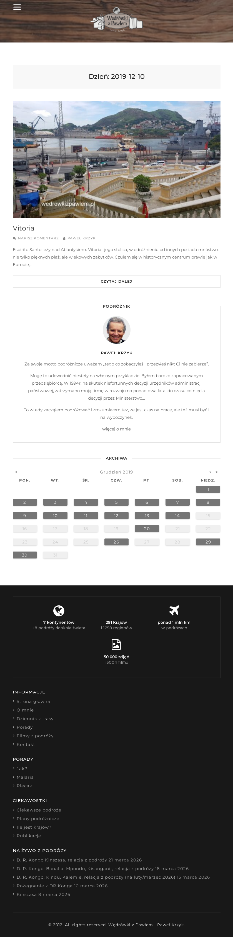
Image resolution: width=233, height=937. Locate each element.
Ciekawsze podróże (39, 810)
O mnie (25, 710)
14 (177, 515)
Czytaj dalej (116, 281)
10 (55, 515)
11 (85, 515)
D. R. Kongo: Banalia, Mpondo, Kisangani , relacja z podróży (85, 868)
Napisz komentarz (38, 238)
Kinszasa (27, 894)
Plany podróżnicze (38, 818)
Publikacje (29, 835)
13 (147, 515)
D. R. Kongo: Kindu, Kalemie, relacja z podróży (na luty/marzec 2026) (96, 877)
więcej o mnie (116, 429)
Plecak (24, 785)
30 (24, 555)
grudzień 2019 (116, 472)
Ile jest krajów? (34, 827)
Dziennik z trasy (35, 718)
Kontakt (26, 744)
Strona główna (33, 701)
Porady (25, 727)
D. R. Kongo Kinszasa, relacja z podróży (62, 860)
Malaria (25, 777)
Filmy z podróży (35, 735)
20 (147, 528)
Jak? (22, 768)
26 (116, 542)
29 (208, 542)
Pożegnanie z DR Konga (45, 885)
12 (116, 515)
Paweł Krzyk (81, 238)
